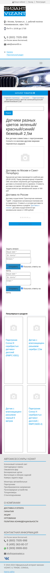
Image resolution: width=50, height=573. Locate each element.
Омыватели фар (11, 470)
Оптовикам (10, 518)
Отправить (13, 267)
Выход (30, 2)
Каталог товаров (25, 93)
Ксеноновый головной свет (15, 464)
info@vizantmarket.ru (15, 553)
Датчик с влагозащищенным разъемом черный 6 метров (15, 414)
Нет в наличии (25, 224)
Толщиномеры (10, 492)
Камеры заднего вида (13, 478)
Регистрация (40, 2)
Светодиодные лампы (13, 467)
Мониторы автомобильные (15, 482)
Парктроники (9, 484)
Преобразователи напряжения (17, 487)
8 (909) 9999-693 (17, 548)
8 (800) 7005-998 (17, 37)
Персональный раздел (15, 55)
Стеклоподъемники (12, 495)
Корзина (10, 52)
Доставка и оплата (14, 508)
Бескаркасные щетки (13, 472)
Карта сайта (9, 572)
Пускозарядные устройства (16, 490)
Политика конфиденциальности (21, 521)
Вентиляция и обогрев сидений (17, 475)
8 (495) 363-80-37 (17, 544)
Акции (7, 515)
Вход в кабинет (18, 2)
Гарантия (9, 511)
